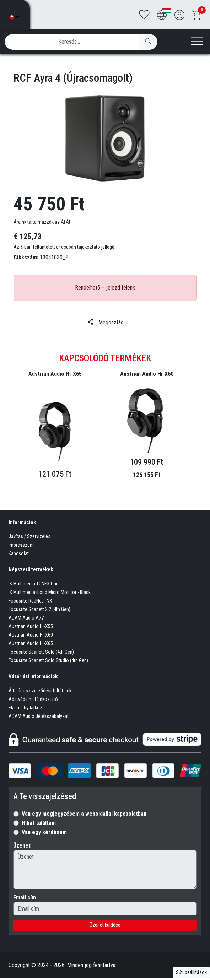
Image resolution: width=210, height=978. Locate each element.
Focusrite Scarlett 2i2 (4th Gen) (39, 609)
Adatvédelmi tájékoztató (33, 699)
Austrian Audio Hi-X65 (31, 643)
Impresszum (21, 545)
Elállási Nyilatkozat (27, 707)
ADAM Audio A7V (26, 618)
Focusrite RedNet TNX (30, 601)
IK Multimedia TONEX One (34, 584)
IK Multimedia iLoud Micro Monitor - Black (50, 592)
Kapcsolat (19, 553)
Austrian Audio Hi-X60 (31, 635)
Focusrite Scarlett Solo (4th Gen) (41, 652)
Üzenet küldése (105, 925)
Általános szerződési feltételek (40, 690)
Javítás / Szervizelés (29, 536)
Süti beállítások (191, 972)
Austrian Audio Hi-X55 (31, 626)
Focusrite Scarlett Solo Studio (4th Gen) (48, 660)
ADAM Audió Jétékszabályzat (39, 716)
